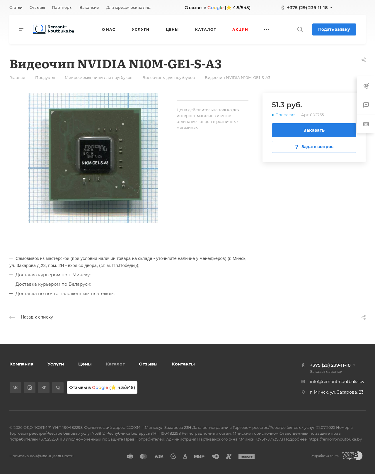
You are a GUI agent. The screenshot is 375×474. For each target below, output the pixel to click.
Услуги (55, 364)
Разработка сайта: (325, 456)
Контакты (183, 364)
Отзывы (148, 364)
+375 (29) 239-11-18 (307, 7)
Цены (85, 364)
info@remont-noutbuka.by (337, 381)
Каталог (115, 364)
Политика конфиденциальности (41, 455)
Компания (21, 364)
